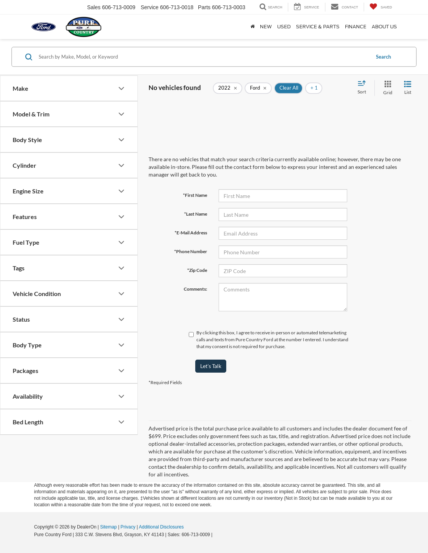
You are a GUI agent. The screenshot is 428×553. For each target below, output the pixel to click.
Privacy (128, 527)
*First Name (195, 195)
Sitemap (108, 527)
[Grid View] (386, 88)
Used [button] (284, 26)
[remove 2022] (227, 88)
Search (383, 57)
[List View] (407, 88)
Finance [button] (355, 26)
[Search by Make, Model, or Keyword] (203, 56)
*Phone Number (190, 251)
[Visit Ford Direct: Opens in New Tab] (216, 534)
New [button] (266, 26)
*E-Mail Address (191, 233)
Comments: (195, 289)
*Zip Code (197, 270)
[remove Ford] (258, 88)
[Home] (252, 27)
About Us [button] (384, 26)
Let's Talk (210, 366)
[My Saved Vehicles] (381, 7)
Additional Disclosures (161, 527)
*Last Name (195, 214)
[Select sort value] (364, 87)
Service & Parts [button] (318, 26)
